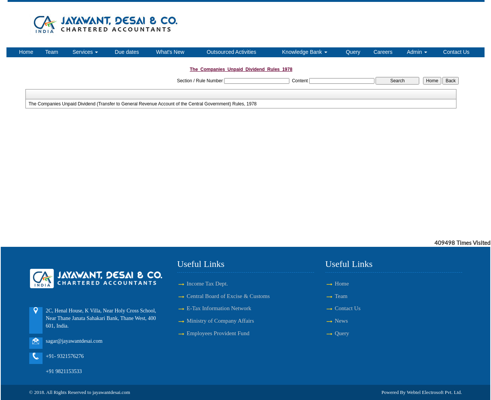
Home (26, 52)
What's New (170, 52)
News (341, 320)
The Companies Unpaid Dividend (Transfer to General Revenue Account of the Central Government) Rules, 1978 (142, 104)
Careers (383, 52)
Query (353, 52)
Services (85, 52)
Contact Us (456, 52)
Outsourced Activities (231, 52)
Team (51, 52)
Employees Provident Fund (218, 333)
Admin (417, 52)
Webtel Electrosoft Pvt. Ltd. (434, 392)
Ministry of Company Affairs (220, 320)
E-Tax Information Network (219, 308)
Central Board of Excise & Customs (228, 296)
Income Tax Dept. (207, 283)
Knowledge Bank (304, 52)
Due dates (127, 52)
